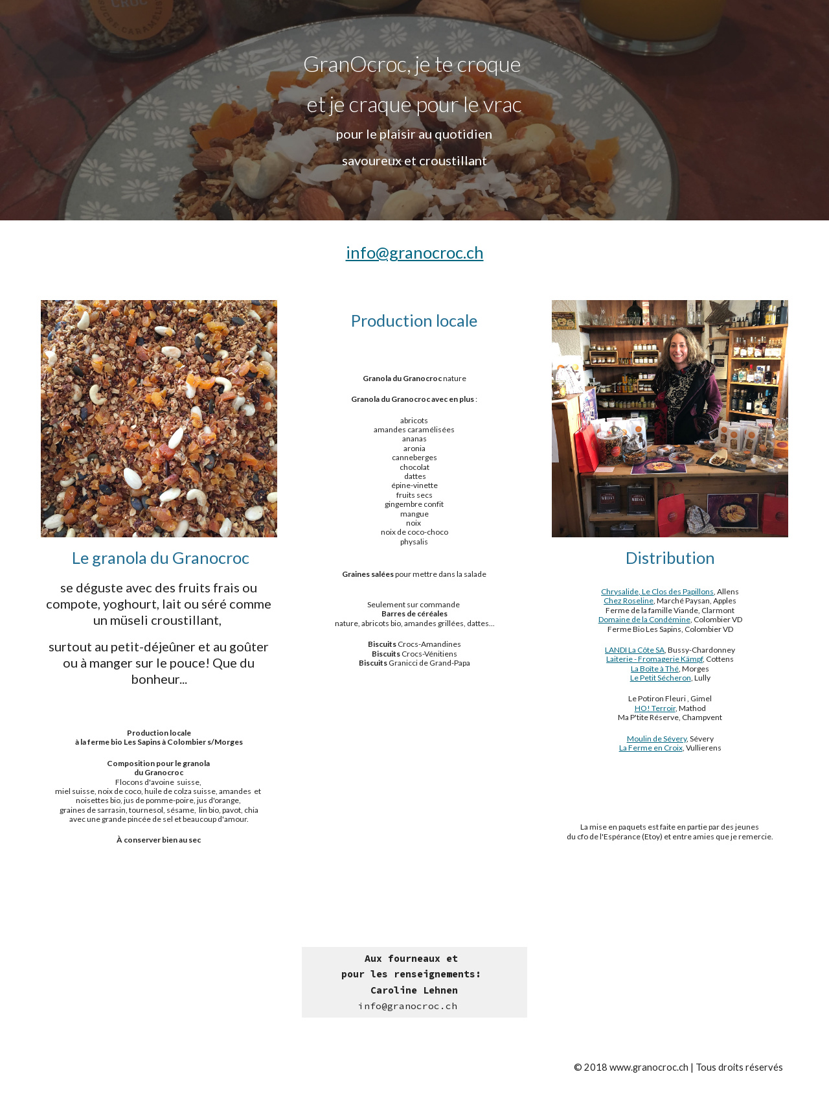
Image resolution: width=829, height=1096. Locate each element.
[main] (414, 110)
